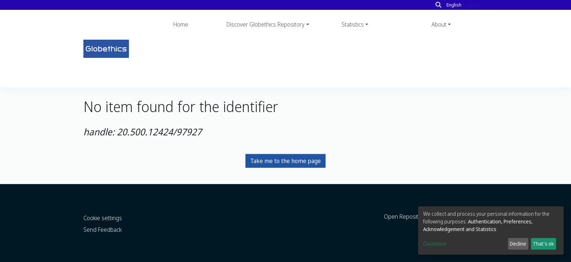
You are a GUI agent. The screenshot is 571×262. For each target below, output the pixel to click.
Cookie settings (102, 204)
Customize (434, 243)
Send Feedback (102, 215)
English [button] (453, 4)
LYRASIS (176, 257)
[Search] (438, 4)
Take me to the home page (285, 112)
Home (180, 24)
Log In (473, 4)
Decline (518, 243)
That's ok (543, 243)
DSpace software (100, 257)
